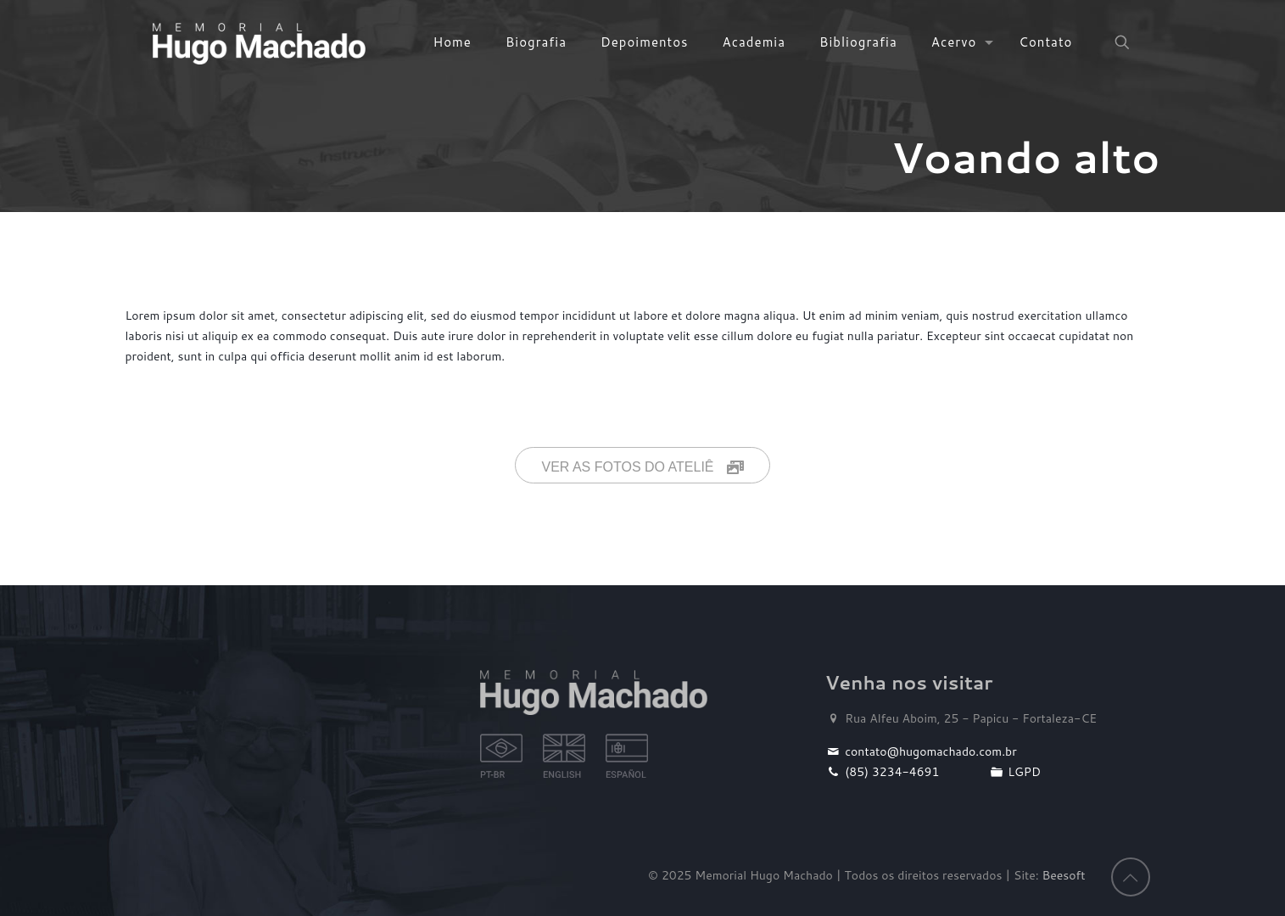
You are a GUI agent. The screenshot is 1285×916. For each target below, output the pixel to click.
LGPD (1014, 771)
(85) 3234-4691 (882, 771)
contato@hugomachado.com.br (921, 751)
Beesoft (1064, 875)
